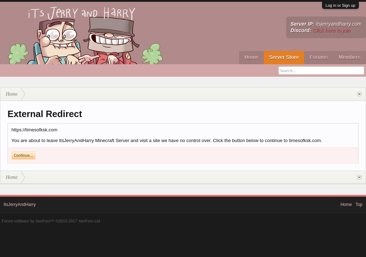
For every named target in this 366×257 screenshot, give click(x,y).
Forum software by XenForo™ (51, 221)
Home (251, 57)
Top (359, 204)
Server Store (284, 57)
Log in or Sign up (340, 5)
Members (350, 57)
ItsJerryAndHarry (20, 204)
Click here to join (332, 30)
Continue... (23, 155)
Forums (319, 57)
